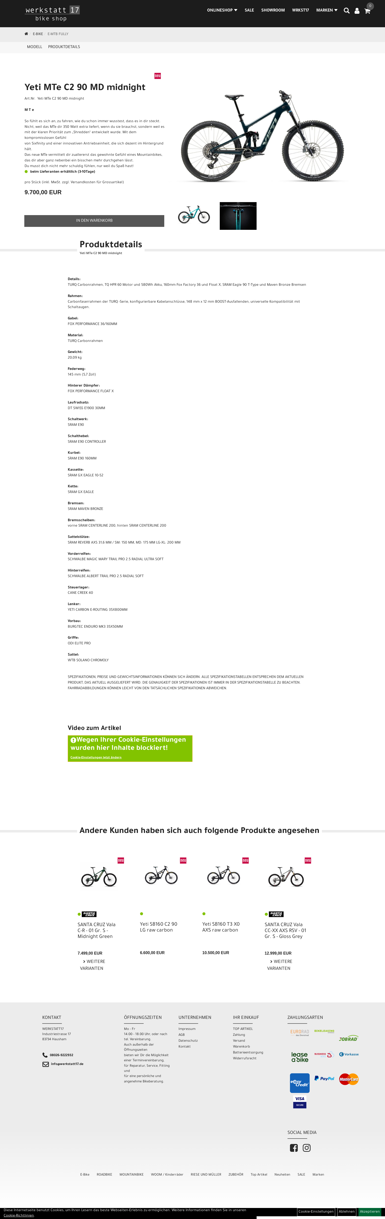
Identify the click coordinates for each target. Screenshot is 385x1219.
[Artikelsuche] (347, 12)
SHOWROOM (273, 11)
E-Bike (38, 35)
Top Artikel (259, 1175)
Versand (239, 1041)
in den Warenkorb (94, 221)
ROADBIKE (104, 1175)
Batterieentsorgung (248, 1053)
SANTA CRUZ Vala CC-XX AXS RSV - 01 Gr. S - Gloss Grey (285, 931)
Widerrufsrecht (245, 1059)
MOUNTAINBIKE (132, 1175)
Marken (318, 1175)
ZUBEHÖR (236, 1175)
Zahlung (239, 1035)
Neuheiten (282, 1175)
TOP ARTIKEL (243, 1029)
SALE (249, 11)
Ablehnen (347, 1212)
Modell (34, 47)
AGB (182, 1035)
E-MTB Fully (58, 35)
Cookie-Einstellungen (316, 1212)
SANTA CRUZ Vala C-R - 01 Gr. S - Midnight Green (97, 931)
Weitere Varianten (92, 966)
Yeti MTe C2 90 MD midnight (85, 88)
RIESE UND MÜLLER (206, 1175)
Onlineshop (222, 11)
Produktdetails (64, 47)
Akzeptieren (370, 1212)
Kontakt (185, 1047)
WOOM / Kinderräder (167, 1175)
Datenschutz (188, 1041)
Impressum (187, 1029)
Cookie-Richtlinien (19, 1216)
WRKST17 (300, 11)
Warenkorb (241, 1047)
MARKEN (327, 11)
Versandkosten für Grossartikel (97, 183)
